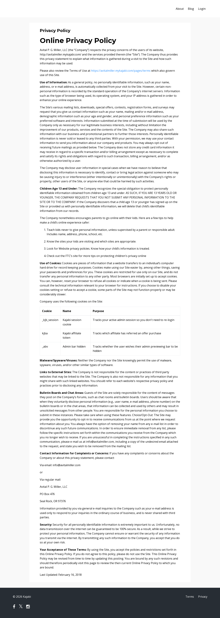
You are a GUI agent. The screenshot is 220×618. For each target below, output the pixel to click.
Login (202, 9)
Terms (189, 597)
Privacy (202, 597)
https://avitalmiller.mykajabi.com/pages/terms (121, 71)
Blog (191, 9)
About (180, 9)
